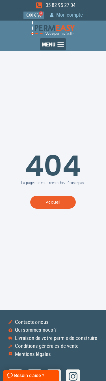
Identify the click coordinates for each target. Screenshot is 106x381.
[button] (53, 44)
